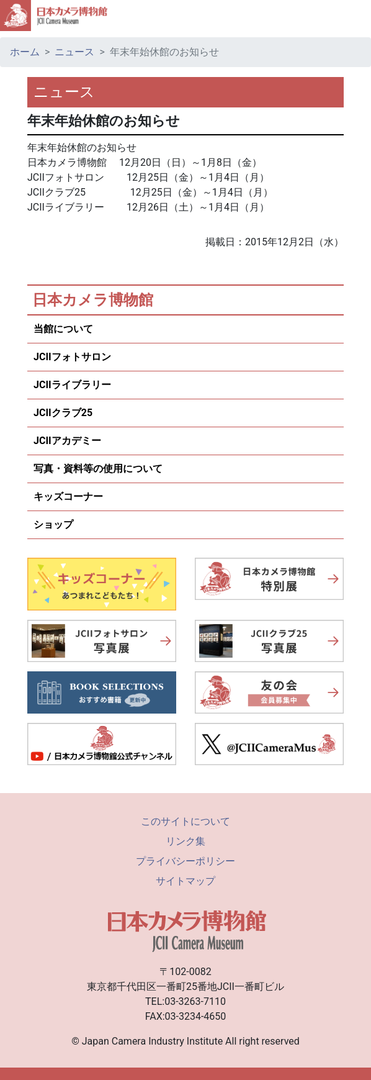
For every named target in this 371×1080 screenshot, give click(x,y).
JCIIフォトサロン (72, 357)
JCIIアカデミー (67, 441)
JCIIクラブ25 (63, 413)
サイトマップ (185, 881)
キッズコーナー (68, 496)
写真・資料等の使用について (98, 468)
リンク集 (185, 841)
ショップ (53, 524)
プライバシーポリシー (185, 861)
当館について (63, 329)
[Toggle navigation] (356, 15)
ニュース (74, 52)
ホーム (25, 52)
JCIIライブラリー (72, 385)
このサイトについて (185, 821)
